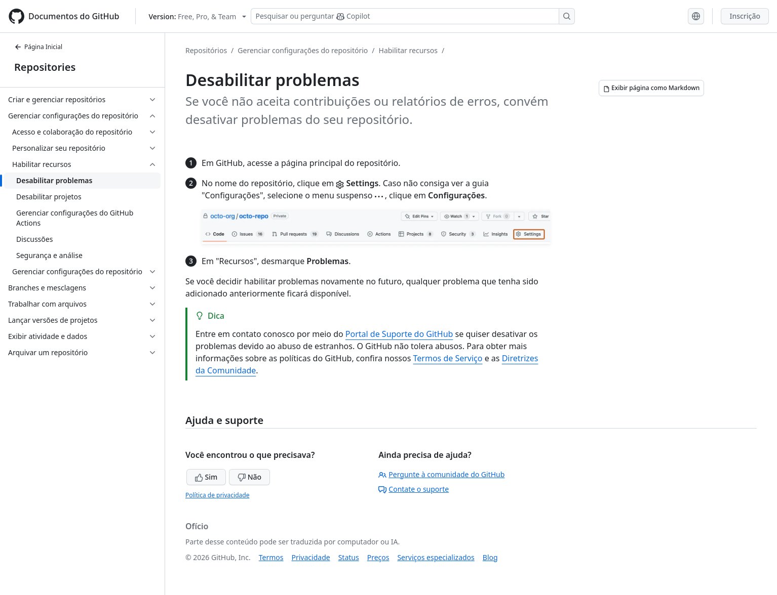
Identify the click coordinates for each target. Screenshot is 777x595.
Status (348, 557)
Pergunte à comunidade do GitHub (441, 474)
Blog (490, 557)
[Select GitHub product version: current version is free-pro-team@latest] (197, 16)
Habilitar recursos (408, 50)
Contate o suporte (413, 489)
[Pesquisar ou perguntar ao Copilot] (413, 16)
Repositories (44, 67)
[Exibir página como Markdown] (651, 88)
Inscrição (744, 16)
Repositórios (206, 50)
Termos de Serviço (448, 358)
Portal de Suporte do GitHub (399, 333)
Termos (271, 557)
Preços (378, 557)
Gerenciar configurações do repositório (303, 50)
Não (249, 477)
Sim (206, 477)
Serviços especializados (435, 557)
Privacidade (311, 557)
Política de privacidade (217, 495)
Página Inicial (38, 46)
